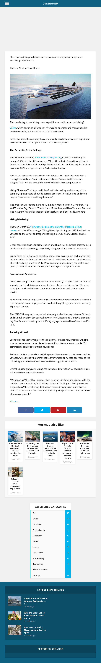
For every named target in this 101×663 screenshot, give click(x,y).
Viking (13, 127)
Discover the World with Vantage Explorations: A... (36, 601)
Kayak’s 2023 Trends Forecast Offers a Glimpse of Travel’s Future (67, 450)
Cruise (15, 401)
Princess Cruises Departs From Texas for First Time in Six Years (50, 449)
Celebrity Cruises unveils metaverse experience (15, 484)
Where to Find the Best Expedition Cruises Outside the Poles (15, 449)
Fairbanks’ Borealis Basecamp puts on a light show (85, 448)
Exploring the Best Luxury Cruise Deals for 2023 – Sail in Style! (32, 448)
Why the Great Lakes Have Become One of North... (34, 615)
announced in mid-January (48, 157)
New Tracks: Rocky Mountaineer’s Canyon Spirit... (35, 630)
